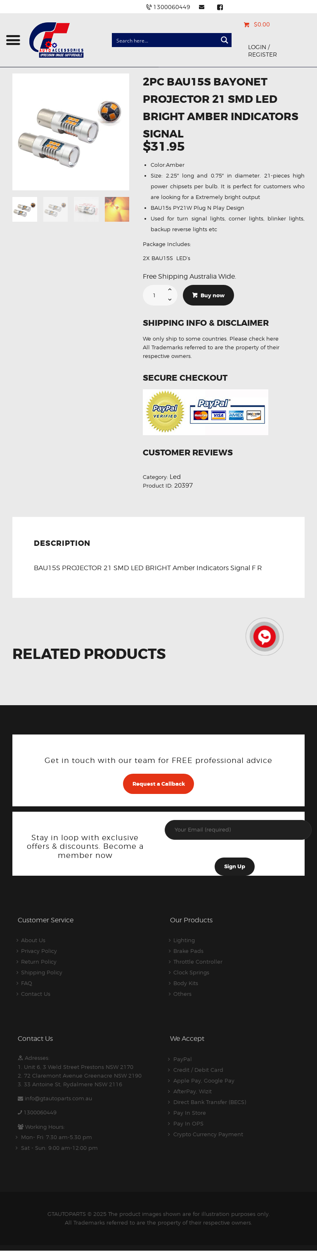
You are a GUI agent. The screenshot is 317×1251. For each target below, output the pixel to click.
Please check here (254, 338)
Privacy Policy (39, 951)
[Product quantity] (160, 295)
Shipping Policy (41, 972)
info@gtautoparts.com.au (58, 1098)
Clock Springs (191, 972)
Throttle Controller (197, 961)
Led (175, 477)
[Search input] (165, 40)
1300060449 (40, 1112)
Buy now (213, 295)
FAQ (26, 983)
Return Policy (39, 961)
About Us (33, 940)
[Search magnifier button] (225, 40)
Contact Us (35, 993)
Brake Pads (188, 951)
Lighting (184, 940)
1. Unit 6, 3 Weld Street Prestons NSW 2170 (75, 1067)
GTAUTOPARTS (66, 1214)
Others (182, 993)
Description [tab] (62, 543)
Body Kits (185, 983)
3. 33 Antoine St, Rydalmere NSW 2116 (70, 1084)
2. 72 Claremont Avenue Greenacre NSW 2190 (80, 1075)
